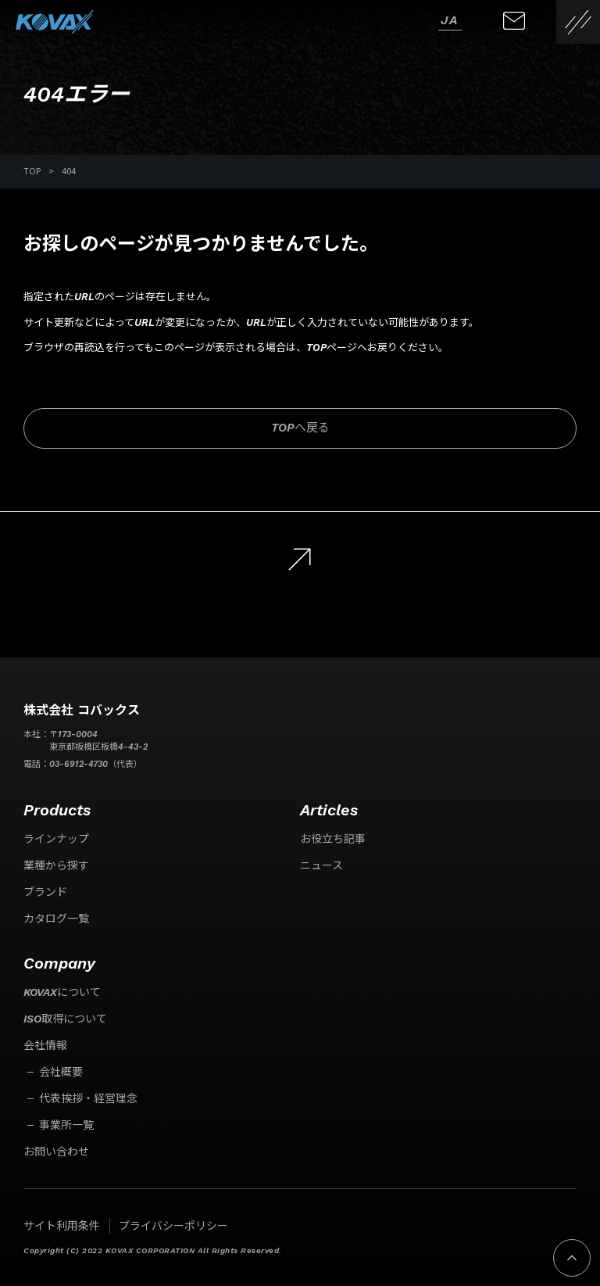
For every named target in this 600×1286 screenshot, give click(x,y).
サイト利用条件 (61, 1225)
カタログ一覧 (56, 918)
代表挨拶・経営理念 (88, 1098)
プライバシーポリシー (173, 1225)
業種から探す (56, 865)
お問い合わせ (56, 1151)
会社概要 (61, 1071)
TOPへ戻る (300, 428)
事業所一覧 (66, 1124)
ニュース (321, 865)
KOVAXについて (62, 992)
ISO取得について (65, 1018)
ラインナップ (56, 838)
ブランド (45, 892)
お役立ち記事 (333, 838)
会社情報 (45, 1045)
